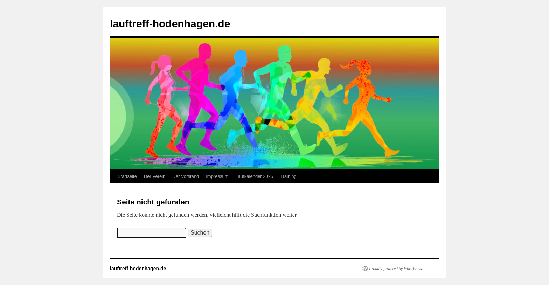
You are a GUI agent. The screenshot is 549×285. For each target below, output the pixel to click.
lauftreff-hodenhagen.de (170, 23)
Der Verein (154, 176)
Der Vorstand (185, 176)
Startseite (127, 176)
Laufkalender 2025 (254, 176)
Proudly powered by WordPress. (396, 268)
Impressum (217, 176)
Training (288, 176)
